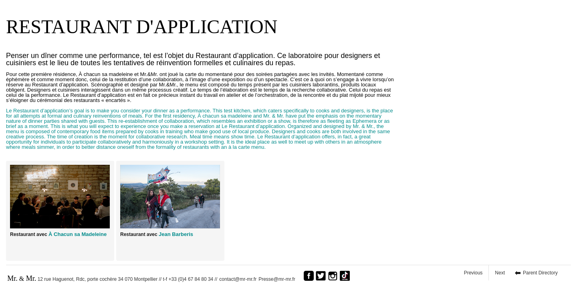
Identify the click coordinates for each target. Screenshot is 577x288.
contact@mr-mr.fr (237, 279)
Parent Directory (540, 273)
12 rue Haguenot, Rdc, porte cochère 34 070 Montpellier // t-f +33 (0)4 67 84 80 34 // (112, 278)
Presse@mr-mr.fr (278, 279)
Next (500, 273)
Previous (473, 273)
